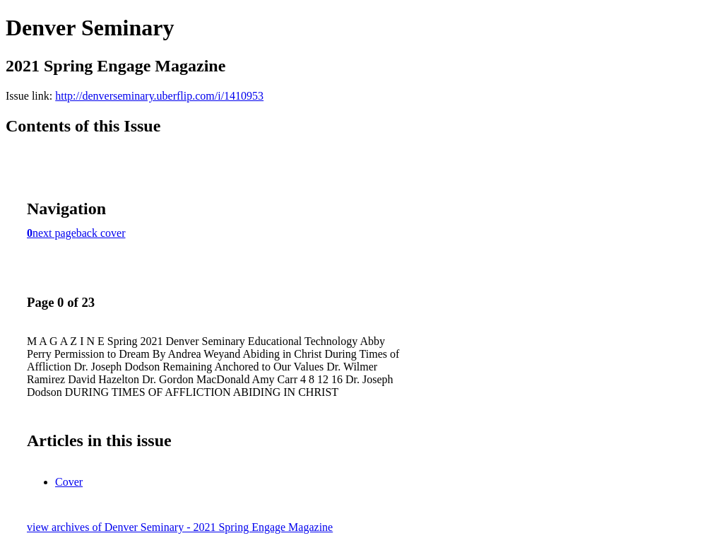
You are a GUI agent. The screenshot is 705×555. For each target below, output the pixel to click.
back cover (101, 233)
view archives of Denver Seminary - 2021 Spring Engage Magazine (180, 527)
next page (54, 233)
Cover (69, 482)
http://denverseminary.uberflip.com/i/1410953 (159, 96)
